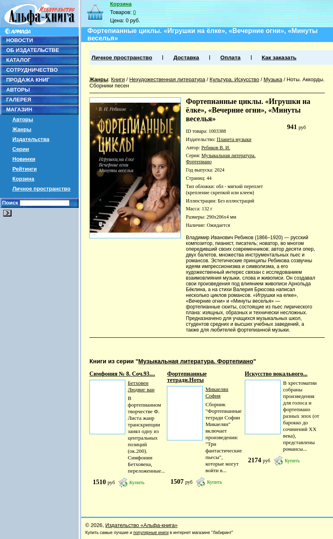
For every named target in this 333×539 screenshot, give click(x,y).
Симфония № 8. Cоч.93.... (122, 374)
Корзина (23, 179)
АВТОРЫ (18, 90)
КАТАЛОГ (18, 60)
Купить (137, 482)
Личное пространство (41, 189)
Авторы (22, 119)
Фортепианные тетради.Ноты (186, 377)
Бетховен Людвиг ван (141, 386)
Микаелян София (216, 392)
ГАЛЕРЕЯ (18, 100)
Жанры (21, 129)
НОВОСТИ (19, 40)
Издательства (30, 139)
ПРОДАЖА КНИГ (27, 80)
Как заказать (279, 57)
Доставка (186, 57)
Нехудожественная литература (167, 79)
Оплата (230, 57)
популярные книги (151, 532)
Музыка (273, 79)
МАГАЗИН (19, 109)
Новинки (23, 159)
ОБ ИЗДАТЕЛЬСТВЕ (32, 50)
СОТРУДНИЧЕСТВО (32, 70)
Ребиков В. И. (215, 148)
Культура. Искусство (234, 79)
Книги (118, 79)
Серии (20, 149)
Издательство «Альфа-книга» (142, 525)
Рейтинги (24, 169)
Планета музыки (234, 139)
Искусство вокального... (276, 374)
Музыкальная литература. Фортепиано (195, 361)
